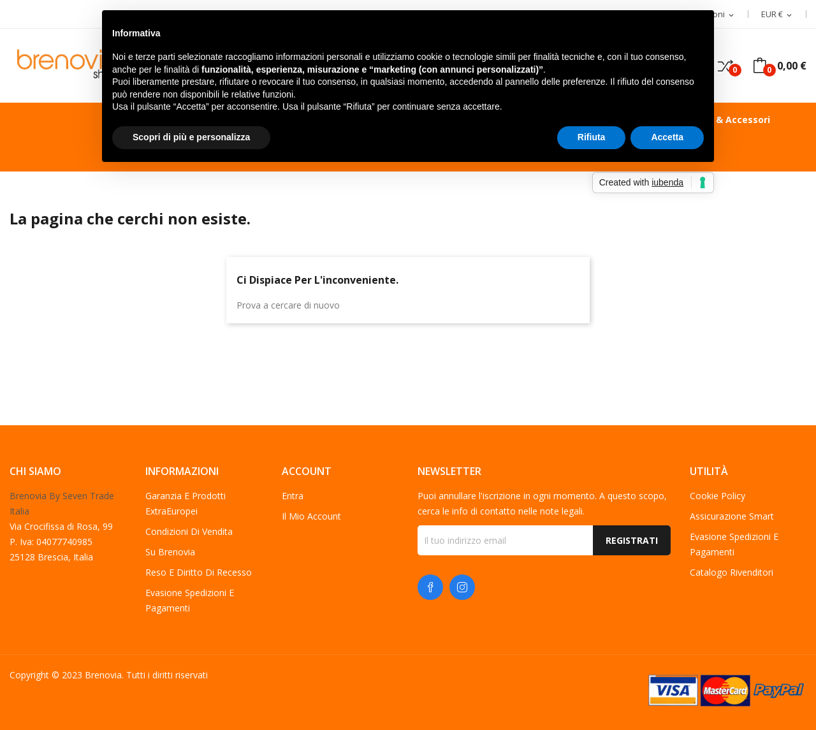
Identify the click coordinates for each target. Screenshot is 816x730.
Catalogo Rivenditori (731, 572)
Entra (292, 496)
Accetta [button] (667, 137)
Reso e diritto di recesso (198, 572)
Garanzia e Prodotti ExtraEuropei (185, 503)
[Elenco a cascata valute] (777, 15)
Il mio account (311, 516)
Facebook (430, 587)
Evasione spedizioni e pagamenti (189, 600)
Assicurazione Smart (732, 516)
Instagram (462, 587)
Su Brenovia (170, 552)
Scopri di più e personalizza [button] (191, 137)
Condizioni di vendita (189, 531)
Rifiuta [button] (592, 137)
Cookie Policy (717, 496)
